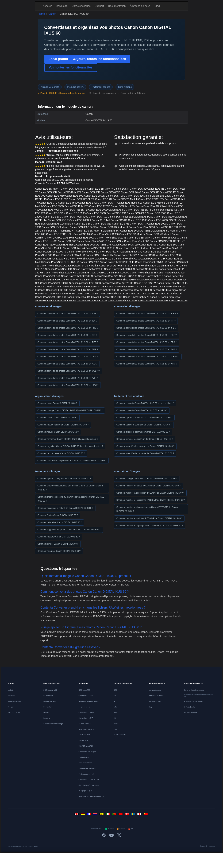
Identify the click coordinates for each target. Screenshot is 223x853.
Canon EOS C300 (51, 279)
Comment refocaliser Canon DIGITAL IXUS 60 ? (59, 522)
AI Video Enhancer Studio (193, 701)
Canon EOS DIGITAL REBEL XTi (57, 230)
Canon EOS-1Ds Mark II (156, 251)
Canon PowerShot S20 (106, 276)
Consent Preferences (207, 846)
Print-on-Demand (85, 763)
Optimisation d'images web (89, 785)
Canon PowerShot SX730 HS (77, 276)
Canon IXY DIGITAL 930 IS (144, 293)
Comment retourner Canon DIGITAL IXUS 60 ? (58, 551)
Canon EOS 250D (161, 195)
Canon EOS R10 (98, 216)
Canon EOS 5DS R (58, 220)
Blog (157, 5)
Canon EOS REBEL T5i (81, 199)
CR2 (115, 696)
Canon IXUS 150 (129, 244)
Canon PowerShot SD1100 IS (136, 290)
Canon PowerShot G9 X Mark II (170, 237)
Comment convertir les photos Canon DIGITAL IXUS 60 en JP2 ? (146, 328)
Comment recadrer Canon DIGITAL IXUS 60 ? (58, 537)
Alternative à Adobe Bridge (53, 724)
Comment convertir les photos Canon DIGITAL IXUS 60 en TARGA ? (147, 356)
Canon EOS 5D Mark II (138, 195)
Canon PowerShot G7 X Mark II (153, 206)
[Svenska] (133, 815)
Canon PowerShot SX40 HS (167, 248)
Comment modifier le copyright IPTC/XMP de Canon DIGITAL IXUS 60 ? (149, 525)
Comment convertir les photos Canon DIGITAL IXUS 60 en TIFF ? (67, 342)
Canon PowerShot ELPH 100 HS (61, 262)
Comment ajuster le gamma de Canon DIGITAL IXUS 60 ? (143, 432)
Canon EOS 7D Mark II (125, 199)
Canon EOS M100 (143, 216)
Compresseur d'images (87, 752)
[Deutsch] (83, 815)
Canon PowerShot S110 (143, 265)
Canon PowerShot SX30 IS (113, 293)
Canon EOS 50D (52, 216)
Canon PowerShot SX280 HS (103, 290)
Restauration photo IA (86, 729)
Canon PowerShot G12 (126, 255)
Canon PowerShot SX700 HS (151, 262)
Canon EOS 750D (68, 202)
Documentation (117, 5)
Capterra (120, 828)
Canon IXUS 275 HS (87, 293)
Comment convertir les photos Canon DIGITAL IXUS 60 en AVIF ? (67, 378)
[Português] (114, 815)
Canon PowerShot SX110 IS (50, 297)
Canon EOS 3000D (85, 237)
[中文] (146, 815)
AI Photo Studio (189, 707)
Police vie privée (155, 701)
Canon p (76, 283)
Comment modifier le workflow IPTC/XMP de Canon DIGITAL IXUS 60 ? (149, 518)
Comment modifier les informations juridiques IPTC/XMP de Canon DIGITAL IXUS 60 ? (147, 509)
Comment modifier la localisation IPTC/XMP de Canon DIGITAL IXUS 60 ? (150, 500)
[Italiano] (108, 815)
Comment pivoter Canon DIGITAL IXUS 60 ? (57, 544)
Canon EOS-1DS (103, 258)
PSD (115, 729)
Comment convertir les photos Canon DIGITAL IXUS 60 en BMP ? (67, 349)
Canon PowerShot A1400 (170, 272)
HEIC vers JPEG (84, 690)
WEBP (116, 724)
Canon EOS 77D (48, 202)
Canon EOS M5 (120, 223)
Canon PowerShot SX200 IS (50, 251)
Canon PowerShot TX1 (59, 269)
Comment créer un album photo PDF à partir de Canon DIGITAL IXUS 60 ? (71, 460)
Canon (52, 13)
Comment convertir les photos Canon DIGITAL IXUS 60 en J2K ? (67, 321)
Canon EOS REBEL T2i (164, 209)
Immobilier (47, 707)
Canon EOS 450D (138, 220)
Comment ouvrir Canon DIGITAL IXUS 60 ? (57, 403)
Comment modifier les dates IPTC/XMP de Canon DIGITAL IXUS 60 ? (148, 486)
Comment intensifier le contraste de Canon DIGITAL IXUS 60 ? (145, 453)
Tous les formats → (121, 735)
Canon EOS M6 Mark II (158, 234)
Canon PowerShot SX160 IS (91, 300)
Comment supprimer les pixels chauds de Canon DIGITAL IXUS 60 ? (69, 529)
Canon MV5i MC (71, 279)
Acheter (47, 5)
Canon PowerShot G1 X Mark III (133, 248)
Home (41, 13)
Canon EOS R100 (45, 244)
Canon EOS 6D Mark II (47, 188)
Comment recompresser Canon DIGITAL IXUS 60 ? (61, 453)
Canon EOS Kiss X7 (109, 251)
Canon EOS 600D (110, 192)
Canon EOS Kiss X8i (170, 293)
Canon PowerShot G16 (153, 258)
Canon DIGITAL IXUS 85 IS (114, 265)
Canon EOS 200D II (80, 220)
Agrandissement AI (86, 724)
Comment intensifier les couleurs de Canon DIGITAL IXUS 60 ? (145, 446)
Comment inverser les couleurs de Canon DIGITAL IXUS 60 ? (144, 439)
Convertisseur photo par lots (89, 779)
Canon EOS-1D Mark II (139, 237)
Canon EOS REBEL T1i (74, 209)
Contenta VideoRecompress (194, 690)
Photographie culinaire (87, 774)
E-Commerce (48, 696)
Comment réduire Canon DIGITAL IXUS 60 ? (58, 432)
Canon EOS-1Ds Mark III (60, 223)
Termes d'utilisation (156, 696)
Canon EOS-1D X (56, 213)
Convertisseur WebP (86, 712)
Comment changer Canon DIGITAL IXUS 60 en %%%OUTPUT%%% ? (70, 410)
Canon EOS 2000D (94, 195)
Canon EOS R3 (138, 223)
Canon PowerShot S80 (136, 241)
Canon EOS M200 (164, 216)
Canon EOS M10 (102, 223)
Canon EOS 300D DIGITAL (91, 272)
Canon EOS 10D (168, 244)
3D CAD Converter (190, 713)
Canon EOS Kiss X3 (151, 255)
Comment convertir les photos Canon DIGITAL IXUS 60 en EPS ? (146, 342)
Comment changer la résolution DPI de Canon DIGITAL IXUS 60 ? (146, 478)
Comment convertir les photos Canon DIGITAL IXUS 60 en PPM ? (67, 356)
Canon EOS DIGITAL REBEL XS (94, 244)
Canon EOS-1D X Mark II (55, 227)
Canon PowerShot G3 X (93, 286)
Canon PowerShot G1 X (127, 258)
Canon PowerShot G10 (150, 276)
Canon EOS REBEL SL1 (59, 234)
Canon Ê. (155, 297)
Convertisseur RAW (86, 696)
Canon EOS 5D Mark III (73, 188)
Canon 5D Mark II (44, 286)
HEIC (115, 690)
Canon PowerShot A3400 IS (92, 241)
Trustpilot (109, 828)
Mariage (46, 712)
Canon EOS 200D (98, 209)
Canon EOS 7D (103, 199)
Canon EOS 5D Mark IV (100, 188)
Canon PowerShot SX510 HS (60, 272)
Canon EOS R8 (119, 220)
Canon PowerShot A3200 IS (88, 269)
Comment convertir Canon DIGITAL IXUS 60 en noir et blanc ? (145, 403)
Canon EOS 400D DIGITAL (163, 220)
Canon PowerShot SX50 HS (82, 251)
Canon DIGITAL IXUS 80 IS (60, 237)
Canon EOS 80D (74, 195)
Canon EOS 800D (136, 213)
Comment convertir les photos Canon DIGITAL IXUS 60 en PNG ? (67, 328)
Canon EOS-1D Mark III (89, 230)
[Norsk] (127, 815)
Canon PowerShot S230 (142, 227)
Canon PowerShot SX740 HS (69, 255)
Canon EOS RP (150, 192)
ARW (115, 707)
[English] (77, 815)
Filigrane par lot (84, 707)
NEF (115, 701)
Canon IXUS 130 (128, 276)
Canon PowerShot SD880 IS (123, 279)
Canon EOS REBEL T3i (151, 199)
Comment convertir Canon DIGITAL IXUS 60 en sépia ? (141, 410)
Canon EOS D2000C (118, 272)
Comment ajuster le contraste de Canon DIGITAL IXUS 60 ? (143, 425)
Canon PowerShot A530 (81, 258)
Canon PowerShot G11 (47, 276)
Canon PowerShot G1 (52, 265)
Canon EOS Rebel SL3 (130, 202)
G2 (130, 828)
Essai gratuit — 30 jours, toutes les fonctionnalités (87, 59)
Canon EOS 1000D (157, 223)
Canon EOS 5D (116, 209)
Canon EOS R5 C (149, 244)
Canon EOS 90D (48, 192)
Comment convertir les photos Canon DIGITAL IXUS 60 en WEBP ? (68, 371)
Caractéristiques (81, 5)
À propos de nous (140, 5)
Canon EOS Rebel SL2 (120, 216)
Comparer (47, 718)
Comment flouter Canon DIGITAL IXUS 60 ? (57, 515)
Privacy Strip (83, 740)
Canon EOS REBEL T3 (138, 209)
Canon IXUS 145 (101, 220)
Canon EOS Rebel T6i (76, 206)
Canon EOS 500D (156, 213)
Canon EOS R (121, 188)
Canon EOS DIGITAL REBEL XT (167, 241)
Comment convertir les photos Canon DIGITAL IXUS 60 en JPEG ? (147, 313)
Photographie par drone (87, 768)
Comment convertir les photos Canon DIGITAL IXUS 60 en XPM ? (146, 364)
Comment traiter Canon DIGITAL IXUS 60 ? (57, 417)
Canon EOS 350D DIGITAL (84, 227)
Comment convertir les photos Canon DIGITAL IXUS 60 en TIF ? (145, 321)
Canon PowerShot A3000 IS (153, 300)
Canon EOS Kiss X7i (147, 269)
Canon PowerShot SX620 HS (51, 258)
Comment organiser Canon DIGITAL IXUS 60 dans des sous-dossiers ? (70, 446)
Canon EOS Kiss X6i (168, 265)
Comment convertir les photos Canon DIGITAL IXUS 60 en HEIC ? (67, 385)
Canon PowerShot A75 (67, 286)
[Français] (89, 815)
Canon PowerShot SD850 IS (122, 286)
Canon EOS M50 (55, 195)
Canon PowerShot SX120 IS (172, 283)
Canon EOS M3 (111, 230)
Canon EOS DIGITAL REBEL (136, 230)
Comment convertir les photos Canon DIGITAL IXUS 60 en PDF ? (146, 335)
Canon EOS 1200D (99, 206)
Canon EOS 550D (54, 206)
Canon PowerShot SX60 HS (55, 283)
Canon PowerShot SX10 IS (111, 237)
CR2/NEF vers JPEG (86, 746)
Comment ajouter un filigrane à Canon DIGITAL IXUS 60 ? (64, 478)
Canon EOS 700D (115, 195)
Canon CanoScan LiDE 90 (61, 300)
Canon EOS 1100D (57, 199)
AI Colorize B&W (84, 735)
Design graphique (85, 791)
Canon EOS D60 (67, 241)
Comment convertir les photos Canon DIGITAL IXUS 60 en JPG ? (67, 313)
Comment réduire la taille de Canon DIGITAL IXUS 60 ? (63, 425)
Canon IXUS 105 (148, 286)
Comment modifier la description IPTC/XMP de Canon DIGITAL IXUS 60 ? (150, 493)
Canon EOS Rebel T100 (75, 216)
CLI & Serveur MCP (50, 690)
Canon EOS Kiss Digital (165, 290)
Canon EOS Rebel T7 (69, 192)
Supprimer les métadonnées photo (91, 796)
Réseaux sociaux (49, 701)
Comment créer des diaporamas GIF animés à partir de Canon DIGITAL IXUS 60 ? (70, 488)
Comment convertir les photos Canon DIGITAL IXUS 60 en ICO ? (67, 364)
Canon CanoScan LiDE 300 (53, 290)
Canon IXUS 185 (178, 300)
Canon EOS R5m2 (65, 244)
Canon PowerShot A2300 (105, 234)
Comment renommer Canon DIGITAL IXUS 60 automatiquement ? (67, 439)
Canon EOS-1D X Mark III (114, 227)
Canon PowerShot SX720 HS (117, 283)
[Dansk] (121, 815)
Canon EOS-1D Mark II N (99, 255)
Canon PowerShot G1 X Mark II (84, 297)
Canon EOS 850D (96, 213)
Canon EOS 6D (138, 188)
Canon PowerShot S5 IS (143, 272)
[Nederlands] (95, 815)
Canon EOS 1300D (88, 202)
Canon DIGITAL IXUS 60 (93, 279)
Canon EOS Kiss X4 (74, 248)
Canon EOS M (115, 241)
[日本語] (139, 815)
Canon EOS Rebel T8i (123, 206)
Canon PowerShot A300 (152, 279)
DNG (115, 712)
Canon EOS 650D (76, 213)
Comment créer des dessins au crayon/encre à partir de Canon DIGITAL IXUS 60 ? (70, 499)
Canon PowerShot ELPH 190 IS (117, 262)
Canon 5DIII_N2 (77, 290)
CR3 (115, 718)
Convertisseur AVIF (86, 718)
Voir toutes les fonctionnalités (71, 67)
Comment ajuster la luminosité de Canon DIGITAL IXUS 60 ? (144, 417)
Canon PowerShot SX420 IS (119, 269)
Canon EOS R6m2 (131, 192)
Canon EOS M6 (82, 234)
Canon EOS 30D (83, 223)
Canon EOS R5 (167, 192)
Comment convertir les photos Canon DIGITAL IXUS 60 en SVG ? (146, 349)
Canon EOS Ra (66, 293)
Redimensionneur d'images (89, 701)
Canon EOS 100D (116, 213)
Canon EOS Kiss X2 (132, 251)
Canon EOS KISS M (145, 283)
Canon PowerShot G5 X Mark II (81, 265)
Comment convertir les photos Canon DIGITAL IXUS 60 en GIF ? (67, 335)
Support (99, 5)
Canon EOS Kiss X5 (46, 241)
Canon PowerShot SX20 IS (122, 300)
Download (62, 5)
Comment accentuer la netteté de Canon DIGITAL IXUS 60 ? (65, 508)
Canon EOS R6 (155, 188)
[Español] (102, 815)
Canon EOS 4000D (50, 209)
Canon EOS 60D (91, 192)
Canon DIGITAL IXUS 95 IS (100, 248)
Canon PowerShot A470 (136, 297)
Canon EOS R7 (108, 202)
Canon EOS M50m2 (154, 202)
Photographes (84, 757)
